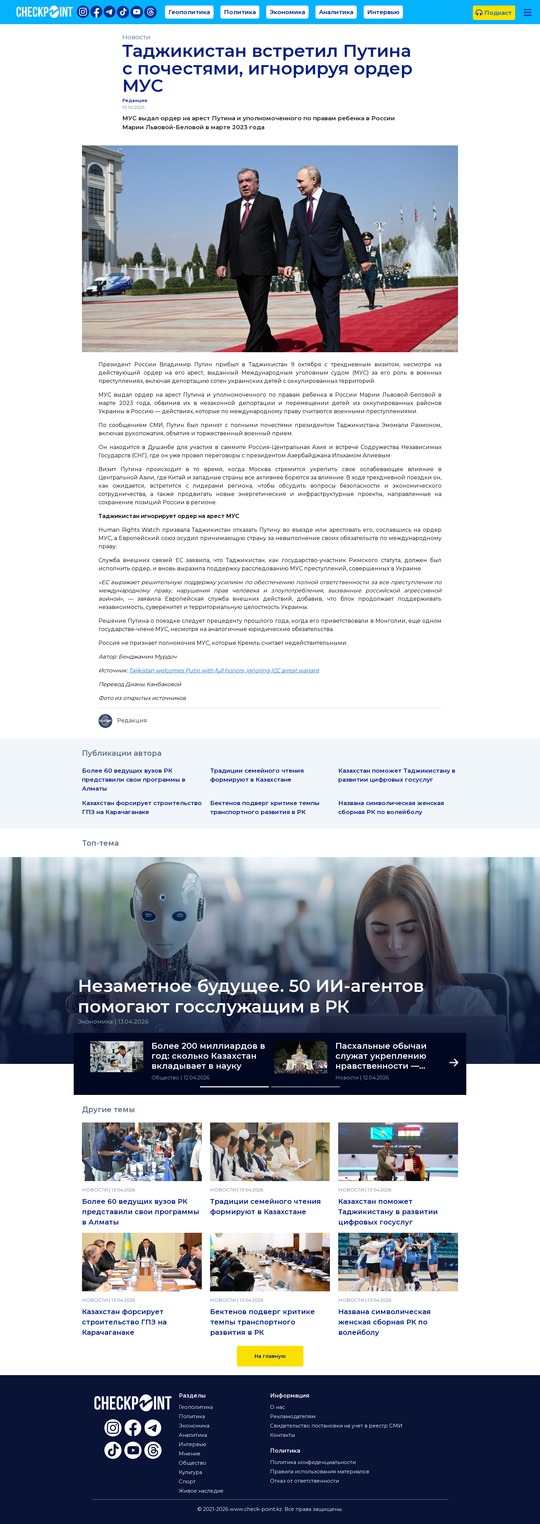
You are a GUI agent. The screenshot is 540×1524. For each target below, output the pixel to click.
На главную (270, 1356)
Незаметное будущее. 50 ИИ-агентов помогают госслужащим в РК (251, 996)
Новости (136, 37)
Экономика (287, 12)
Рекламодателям (292, 1416)
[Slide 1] (234, 1087)
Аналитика (336, 12)
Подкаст (494, 12)
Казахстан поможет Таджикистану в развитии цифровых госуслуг (388, 1211)
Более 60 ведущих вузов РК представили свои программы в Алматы (133, 779)
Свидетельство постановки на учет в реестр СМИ (336, 1426)
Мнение (189, 1454)
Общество (166, 1078)
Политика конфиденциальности (313, 1462)
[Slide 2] (305, 1087)
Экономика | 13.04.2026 (113, 1021)
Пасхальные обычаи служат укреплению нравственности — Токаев (381, 1056)
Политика (240, 12)
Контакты (282, 1435)
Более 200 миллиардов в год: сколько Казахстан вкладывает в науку (208, 1056)
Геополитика (189, 12)
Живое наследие (201, 1491)
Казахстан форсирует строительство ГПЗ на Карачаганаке (124, 1322)
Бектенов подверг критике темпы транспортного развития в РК (262, 1322)
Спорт (187, 1482)
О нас (277, 1407)
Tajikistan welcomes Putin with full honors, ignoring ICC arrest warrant (224, 670)
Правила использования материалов (319, 1472)
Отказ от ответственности (304, 1481)
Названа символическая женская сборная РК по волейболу (384, 1322)
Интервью (383, 12)
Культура (190, 1472)
